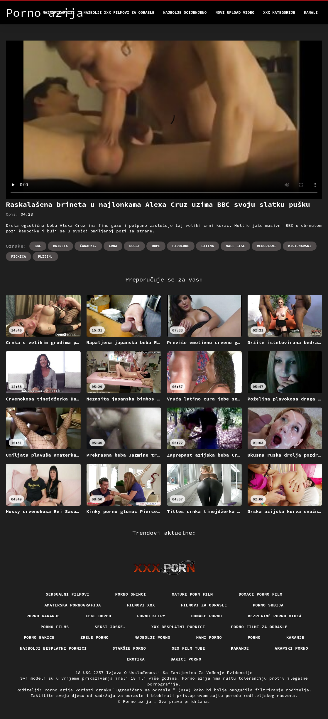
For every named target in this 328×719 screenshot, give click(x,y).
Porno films (54, 626)
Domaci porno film (261, 594)
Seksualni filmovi (67, 594)
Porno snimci (130, 594)
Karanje (295, 637)
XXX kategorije (279, 12)
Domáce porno (206, 616)
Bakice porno (185, 659)
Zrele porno (94, 637)
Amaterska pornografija (72, 605)
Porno (254, 637)
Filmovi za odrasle (204, 605)
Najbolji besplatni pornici (53, 648)
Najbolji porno (152, 637)
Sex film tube (188, 648)
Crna (113, 246)
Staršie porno (129, 648)
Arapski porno (291, 648)
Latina (207, 246)
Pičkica (18, 256)
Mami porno (209, 637)
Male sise (235, 246)
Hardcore (180, 246)
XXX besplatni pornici (178, 626)
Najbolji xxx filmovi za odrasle (118, 12)
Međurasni (266, 246)
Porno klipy (151, 616)
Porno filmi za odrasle (259, 626)
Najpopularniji (59, 12)
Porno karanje (43, 616)
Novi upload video (234, 12)
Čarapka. (88, 246)
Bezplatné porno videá (275, 616)
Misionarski (299, 246)
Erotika (136, 659)
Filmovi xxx (141, 605)
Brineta (60, 246)
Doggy (134, 246)
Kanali (311, 12)
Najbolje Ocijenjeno (185, 12)
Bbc (38, 246)
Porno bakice (39, 637)
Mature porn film (192, 594)
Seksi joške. (110, 626)
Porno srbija (268, 605)
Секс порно (98, 616)
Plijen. (45, 256)
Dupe (156, 246)
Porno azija (138, 701)
